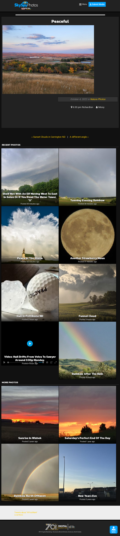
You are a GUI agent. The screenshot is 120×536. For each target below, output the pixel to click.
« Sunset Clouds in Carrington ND (48, 136)
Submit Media (97, 4)
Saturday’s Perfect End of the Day (87, 438)
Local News (18, 515)
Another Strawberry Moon (87, 258)
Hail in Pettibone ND (30, 316)
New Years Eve (87, 495)
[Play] (30, 343)
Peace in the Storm (30, 258)
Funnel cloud (87, 316)
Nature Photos (97, 99)
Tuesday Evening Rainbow (87, 200)
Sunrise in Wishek (30, 438)
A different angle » (79, 136)
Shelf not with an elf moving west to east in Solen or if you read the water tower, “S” (30, 197)
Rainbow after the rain (87, 373)
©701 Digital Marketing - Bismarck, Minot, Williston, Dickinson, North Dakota (60, 531)
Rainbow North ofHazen (30, 495)
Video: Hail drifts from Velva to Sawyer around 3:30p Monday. (30, 358)
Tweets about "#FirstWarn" (25, 512)
